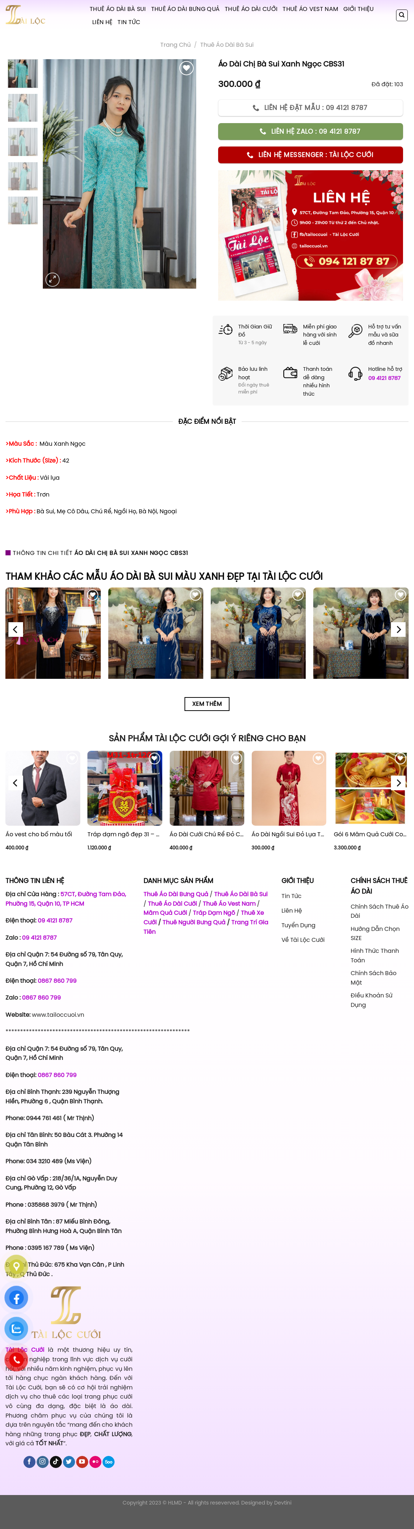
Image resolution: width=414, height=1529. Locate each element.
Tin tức (129, 22)
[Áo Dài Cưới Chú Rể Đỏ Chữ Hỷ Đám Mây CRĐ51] (207, 788)
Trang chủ (175, 44)
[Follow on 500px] (108, 1462)
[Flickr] (95, 1462)
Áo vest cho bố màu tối (38, 834)
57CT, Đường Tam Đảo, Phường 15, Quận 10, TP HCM (65, 899)
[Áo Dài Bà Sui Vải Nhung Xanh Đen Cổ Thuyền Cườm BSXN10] (361, 635)
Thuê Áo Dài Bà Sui (118, 8)
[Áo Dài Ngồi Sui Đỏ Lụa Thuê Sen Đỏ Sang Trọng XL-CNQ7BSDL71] (289, 788)
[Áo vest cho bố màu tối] (43, 788)
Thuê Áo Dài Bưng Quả (185, 8)
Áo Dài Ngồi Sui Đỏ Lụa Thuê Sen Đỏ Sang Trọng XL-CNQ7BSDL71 (289, 834)
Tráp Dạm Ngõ (214, 912)
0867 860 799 (57, 980)
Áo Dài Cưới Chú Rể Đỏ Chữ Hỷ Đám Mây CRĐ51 (207, 834)
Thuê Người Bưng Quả (194, 922)
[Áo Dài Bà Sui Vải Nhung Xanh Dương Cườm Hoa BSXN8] (258, 635)
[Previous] (15, 629)
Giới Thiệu (358, 8)
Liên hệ (102, 22)
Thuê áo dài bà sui (227, 44)
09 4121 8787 (384, 378)
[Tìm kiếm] (402, 15)
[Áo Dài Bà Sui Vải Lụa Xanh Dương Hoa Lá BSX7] (156, 635)
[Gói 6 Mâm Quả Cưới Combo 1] (371, 788)
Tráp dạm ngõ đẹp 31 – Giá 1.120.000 (125, 834)
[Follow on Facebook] (29, 1462)
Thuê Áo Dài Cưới (251, 8)
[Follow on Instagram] (43, 1462)
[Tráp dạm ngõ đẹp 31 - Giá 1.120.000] (125, 788)
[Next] (398, 629)
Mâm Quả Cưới (165, 912)
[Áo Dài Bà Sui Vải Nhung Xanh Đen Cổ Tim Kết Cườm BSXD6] (53, 635)
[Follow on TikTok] (56, 1462)
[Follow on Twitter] (69, 1462)
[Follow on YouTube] (82, 1462)
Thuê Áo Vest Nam (310, 8)
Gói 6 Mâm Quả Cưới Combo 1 (371, 834)
